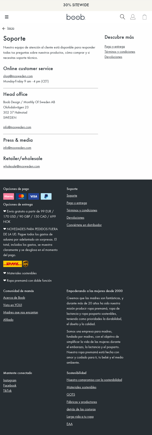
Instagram (9, 380)
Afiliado (8, 319)
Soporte (72, 195)
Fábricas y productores (82, 402)
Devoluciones (113, 57)
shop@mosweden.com (18, 76)
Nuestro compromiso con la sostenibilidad (94, 379)
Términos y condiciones (120, 51)
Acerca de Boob (14, 297)
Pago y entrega (115, 46)
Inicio (10, 28)
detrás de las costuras (81, 409)
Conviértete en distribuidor (84, 225)
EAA (70, 424)
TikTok (7, 390)
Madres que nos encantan (20, 312)
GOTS (71, 394)
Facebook (9, 385)
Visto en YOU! (12, 305)
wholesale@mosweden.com (21, 166)
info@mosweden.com (17, 127)
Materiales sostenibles (81, 387)
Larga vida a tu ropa (80, 416)
